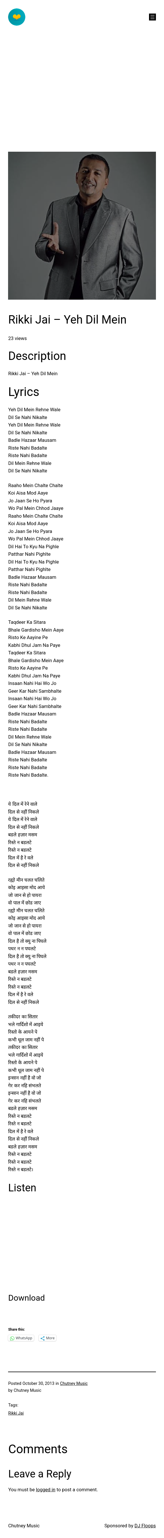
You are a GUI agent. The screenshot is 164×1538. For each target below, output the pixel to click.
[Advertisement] (82, 111)
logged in (45, 1489)
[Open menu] (152, 17)
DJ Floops (145, 1525)
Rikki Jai (16, 1413)
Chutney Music (74, 1383)
